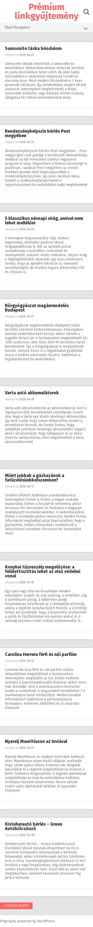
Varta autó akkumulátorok (32, 393)
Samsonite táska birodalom (33, 48)
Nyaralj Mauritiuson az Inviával (36, 741)
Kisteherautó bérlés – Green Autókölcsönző (33, 826)
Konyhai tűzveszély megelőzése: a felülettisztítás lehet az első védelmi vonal (42, 571)
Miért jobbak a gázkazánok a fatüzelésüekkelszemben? (34, 478)
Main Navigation (46, 28)
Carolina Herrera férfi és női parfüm (41, 654)
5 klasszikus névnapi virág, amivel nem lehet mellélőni (44, 221)
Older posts (16, 906)
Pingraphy (8, 921)
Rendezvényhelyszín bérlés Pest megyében (37, 133)
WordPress (46, 921)
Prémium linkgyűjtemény (47, 11)
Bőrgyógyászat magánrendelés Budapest (37, 308)
